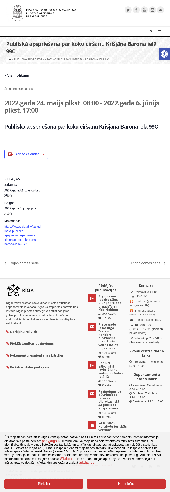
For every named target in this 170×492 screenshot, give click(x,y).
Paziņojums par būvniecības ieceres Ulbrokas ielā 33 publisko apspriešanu (110, 399)
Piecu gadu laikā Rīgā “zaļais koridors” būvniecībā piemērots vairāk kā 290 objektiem (108, 336)
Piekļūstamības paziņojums (30, 343)
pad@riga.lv (153, 319)
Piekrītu (44, 484)
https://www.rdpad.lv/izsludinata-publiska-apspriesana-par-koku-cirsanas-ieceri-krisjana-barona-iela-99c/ (22, 235)
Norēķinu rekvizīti (22, 332)
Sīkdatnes (67, 459)
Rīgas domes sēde (24, 263)
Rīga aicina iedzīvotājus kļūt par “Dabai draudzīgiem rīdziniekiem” (110, 303)
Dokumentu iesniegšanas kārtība (36, 355)
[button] (164, 54)
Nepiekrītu (126, 484)
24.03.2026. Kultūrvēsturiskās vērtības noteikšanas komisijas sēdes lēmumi (112, 431)
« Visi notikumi (16, 75)
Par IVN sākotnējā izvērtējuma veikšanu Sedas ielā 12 (110, 370)
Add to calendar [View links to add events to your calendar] (27, 154)
